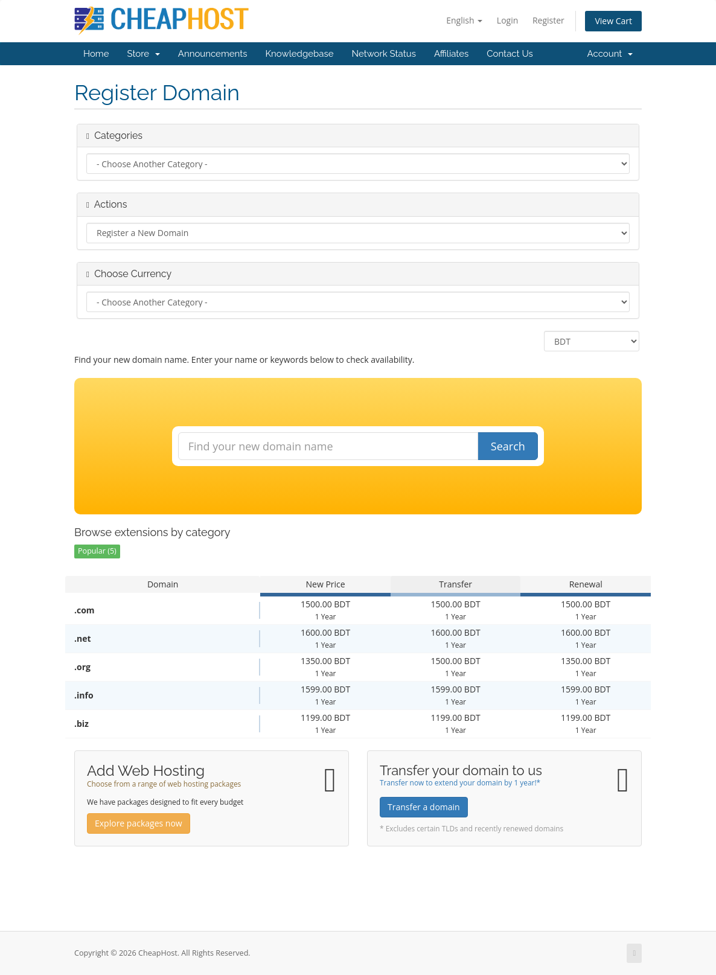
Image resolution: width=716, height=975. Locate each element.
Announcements (213, 53)
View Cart (613, 21)
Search (508, 446)
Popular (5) (97, 551)
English (464, 20)
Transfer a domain (424, 807)
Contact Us (510, 53)
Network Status (383, 53)
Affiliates (451, 53)
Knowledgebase (299, 53)
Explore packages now (138, 823)
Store (143, 53)
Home (96, 53)
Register (548, 20)
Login (507, 20)
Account (610, 53)
